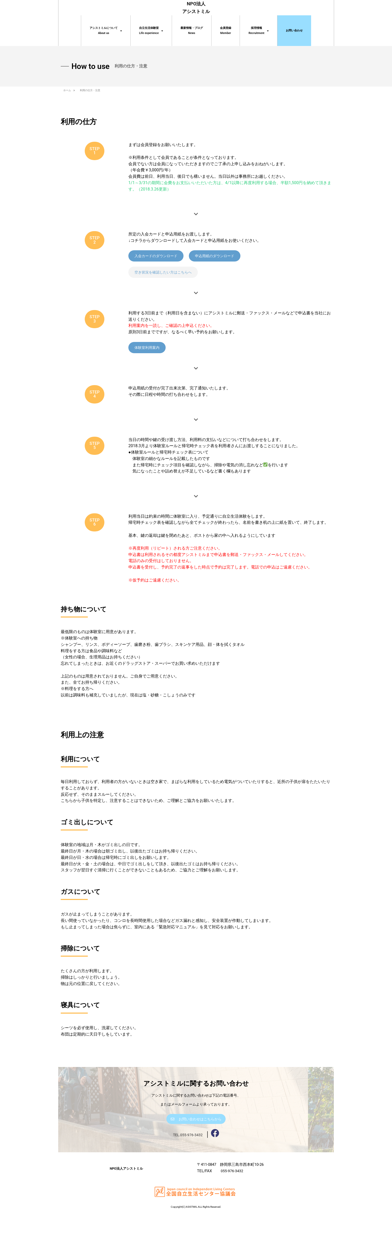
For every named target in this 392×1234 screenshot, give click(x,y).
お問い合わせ (294, 30)
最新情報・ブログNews (191, 30)
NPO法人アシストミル (126, 1188)
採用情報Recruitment (259, 30)
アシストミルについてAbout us (106, 30)
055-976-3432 (232, 1191)
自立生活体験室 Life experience (151, 30)
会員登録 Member (225, 30)
